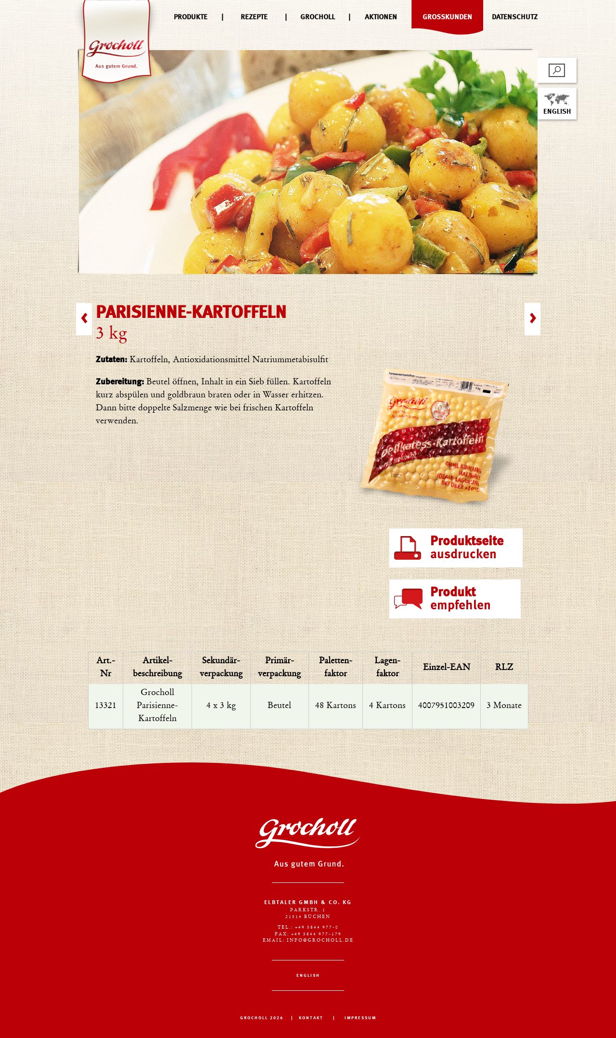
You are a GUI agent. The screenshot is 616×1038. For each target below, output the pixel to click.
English (557, 104)
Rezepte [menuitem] (254, 17)
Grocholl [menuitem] (317, 17)
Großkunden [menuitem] (447, 17)
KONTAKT (311, 1018)
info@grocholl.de (320, 940)
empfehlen (460, 599)
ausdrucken (466, 548)
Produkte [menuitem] (190, 17)
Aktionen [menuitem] (381, 17)
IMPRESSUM (360, 1018)
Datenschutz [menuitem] (515, 17)
